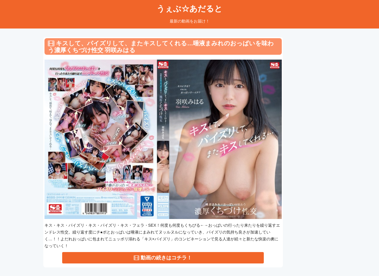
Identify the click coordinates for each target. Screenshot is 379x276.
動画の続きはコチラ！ (163, 258)
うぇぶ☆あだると (189, 8)
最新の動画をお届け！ (190, 21)
